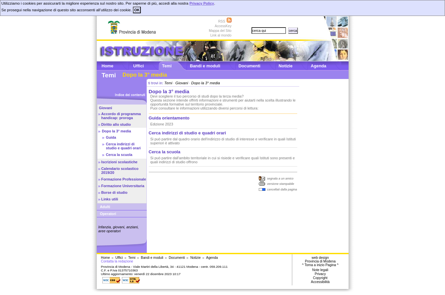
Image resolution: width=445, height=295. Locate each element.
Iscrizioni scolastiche (119, 162)
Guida (111, 137)
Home (108, 65)
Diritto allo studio (116, 124)
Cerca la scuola (119, 155)
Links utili (109, 199)
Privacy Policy (202, 3)
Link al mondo (221, 35)
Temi (167, 65)
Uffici (138, 65)
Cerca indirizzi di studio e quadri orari (123, 146)
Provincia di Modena (320, 261)
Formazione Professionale (123, 179)
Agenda (318, 65)
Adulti (105, 207)
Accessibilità (320, 282)
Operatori (108, 214)
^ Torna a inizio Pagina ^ (320, 265)
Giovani (105, 108)
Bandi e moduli (205, 65)
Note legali (320, 270)
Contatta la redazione (117, 261)
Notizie (286, 65)
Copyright (320, 278)
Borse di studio (114, 192)
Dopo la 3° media (116, 131)
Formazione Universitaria (122, 186)
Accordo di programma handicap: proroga (121, 116)
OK (136, 10)
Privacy (320, 274)
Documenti (249, 65)
